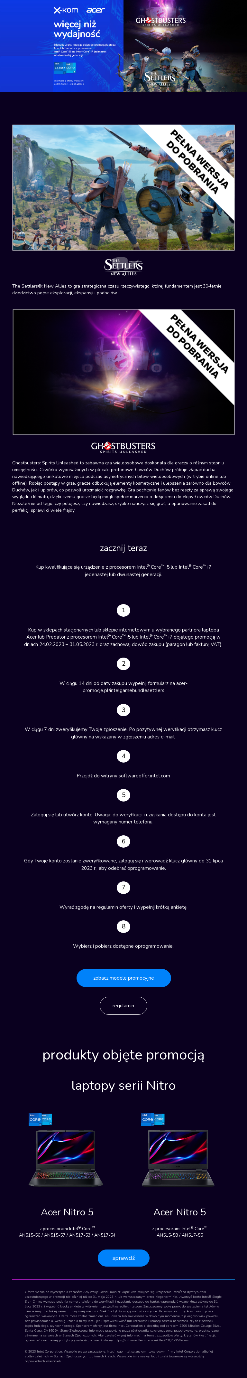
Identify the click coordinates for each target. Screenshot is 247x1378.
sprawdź (124, 1258)
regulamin (123, 1005)
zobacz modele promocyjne (123, 978)
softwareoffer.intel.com (144, 776)
